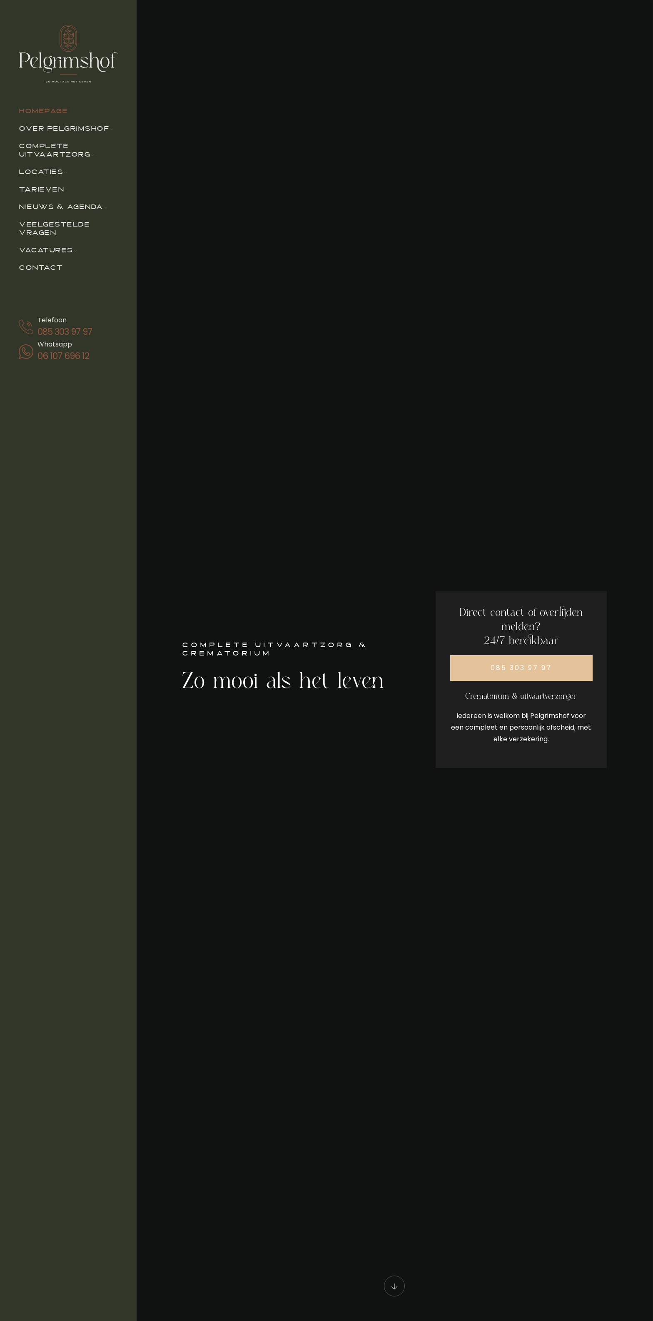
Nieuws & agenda (61, 207)
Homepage (43, 111)
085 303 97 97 (64, 332)
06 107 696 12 (63, 356)
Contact (41, 268)
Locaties (41, 172)
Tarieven (41, 190)
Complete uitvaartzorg (54, 150)
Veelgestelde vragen (54, 229)
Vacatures (46, 250)
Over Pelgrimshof (64, 129)
